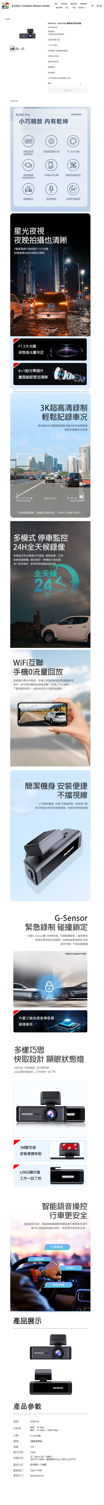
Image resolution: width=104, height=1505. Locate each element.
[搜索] (92, 6)
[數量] (81, 83)
